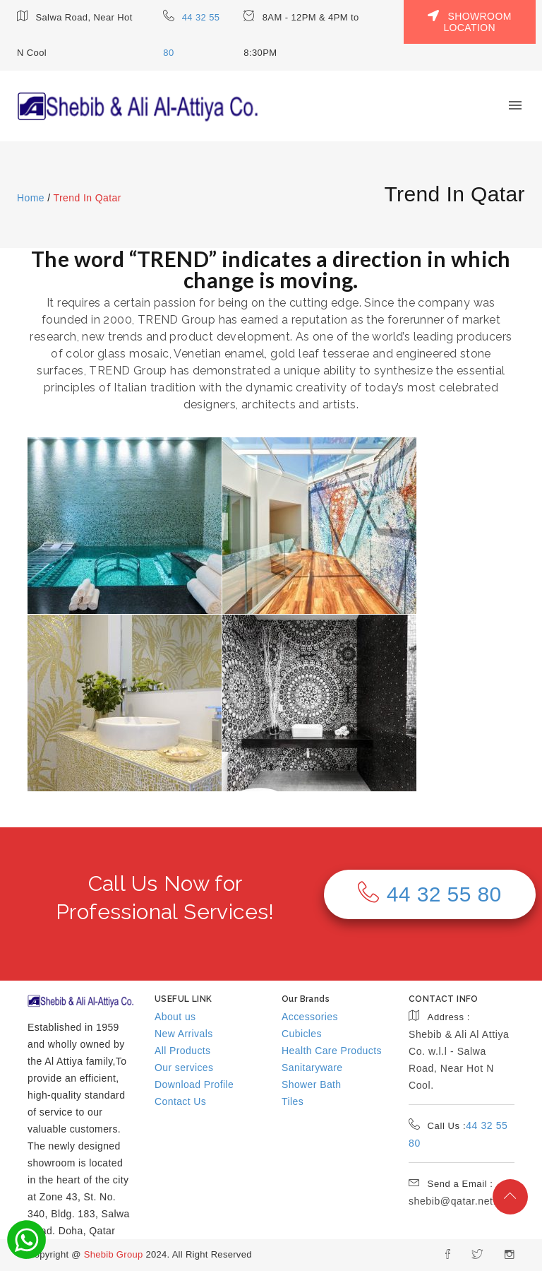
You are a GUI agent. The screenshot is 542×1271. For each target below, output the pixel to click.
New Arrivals (184, 1033)
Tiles (292, 1101)
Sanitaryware (312, 1067)
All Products (183, 1050)
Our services (184, 1067)
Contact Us (180, 1101)
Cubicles (302, 1033)
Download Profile (194, 1084)
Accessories (310, 1016)
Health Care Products (332, 1050)
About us (175, 1016)
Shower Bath (312, 1084)
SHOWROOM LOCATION (470, 22)
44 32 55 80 (429, 894)
